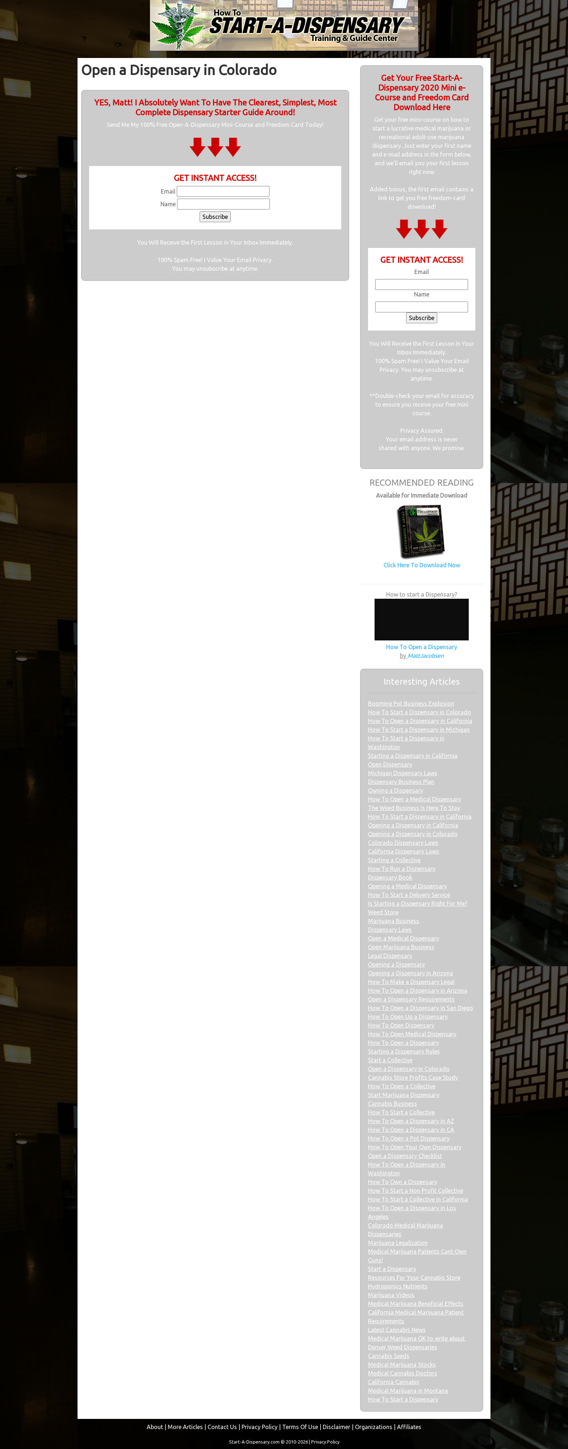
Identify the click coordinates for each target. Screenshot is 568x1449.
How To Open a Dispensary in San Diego (420, 1008)
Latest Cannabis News (397, 1329)
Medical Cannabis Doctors (402, 1373)
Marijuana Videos (391, 1295)
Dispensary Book (390, 877)
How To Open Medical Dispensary (412, 1034)
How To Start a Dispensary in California (420, 816)
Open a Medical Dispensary (403, 938)
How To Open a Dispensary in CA (411, 1129)
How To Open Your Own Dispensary (415, 1147)
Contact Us (222, 1427)
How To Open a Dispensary (403, 1042)
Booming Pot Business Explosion (411, 703)
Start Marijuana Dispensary (403, 1095)
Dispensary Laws (390, 929)
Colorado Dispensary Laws (403, 842)
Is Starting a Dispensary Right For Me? (417, 903)
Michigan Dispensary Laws (402, 773)
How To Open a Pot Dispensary (409, 1138)
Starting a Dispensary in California (413, 755)
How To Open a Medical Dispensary (414, 799)
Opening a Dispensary (396, 964)
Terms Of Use (300, 1427)
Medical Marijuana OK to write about (416, 1338)
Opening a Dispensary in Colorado (413, 834)
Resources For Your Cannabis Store (414, 1277)
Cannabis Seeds (388, 1356)
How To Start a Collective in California (418, 1199)
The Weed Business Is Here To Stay (414, 808)
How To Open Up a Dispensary (408, 1016)
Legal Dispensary (390, 955)
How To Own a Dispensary (402, 1182)
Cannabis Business (392, 1103)
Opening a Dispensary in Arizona (410, 973)
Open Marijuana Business (401, 947)
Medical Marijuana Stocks (402, 1364)
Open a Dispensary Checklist (405, 1156)
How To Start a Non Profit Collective (415, 1190)
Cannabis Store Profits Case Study (413, 1077)
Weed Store (383, 912)
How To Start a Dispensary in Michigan (419, 729)
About (155, 1427)
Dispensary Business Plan (401, 782)
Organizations (373, 1427)
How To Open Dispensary (401, 1025)
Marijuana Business (393, 921)
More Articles (185, 1427)
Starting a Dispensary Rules (404, 1051)
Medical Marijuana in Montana (408, 1390)
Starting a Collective (394, 860)
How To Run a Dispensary (401, 868)
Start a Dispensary (392, 1269)
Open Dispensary (390, 764)
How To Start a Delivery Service (409, 895)
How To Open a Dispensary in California (420, 721)
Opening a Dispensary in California (413, 825)
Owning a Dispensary (395, 790)
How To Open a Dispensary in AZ (411, 1121)
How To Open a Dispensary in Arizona (417, 990)
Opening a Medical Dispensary (407, 886)
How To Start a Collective (401, 1112)
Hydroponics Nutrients (397, 1286)
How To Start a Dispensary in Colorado (419, 712)
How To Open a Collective (401, 1086)
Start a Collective (390, 1060)
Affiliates (409, 1427)
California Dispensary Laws (403, 851)
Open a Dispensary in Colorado (409, 1069)
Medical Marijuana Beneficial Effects (415, 1303)
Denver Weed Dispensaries (402, 1347)
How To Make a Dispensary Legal (411, 982)
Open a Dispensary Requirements (411, 999)
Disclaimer (336, 1427)
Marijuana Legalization (398, 1243)
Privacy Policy (259, 1427)
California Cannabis (393, 1382)
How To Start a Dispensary (403, 1399)
